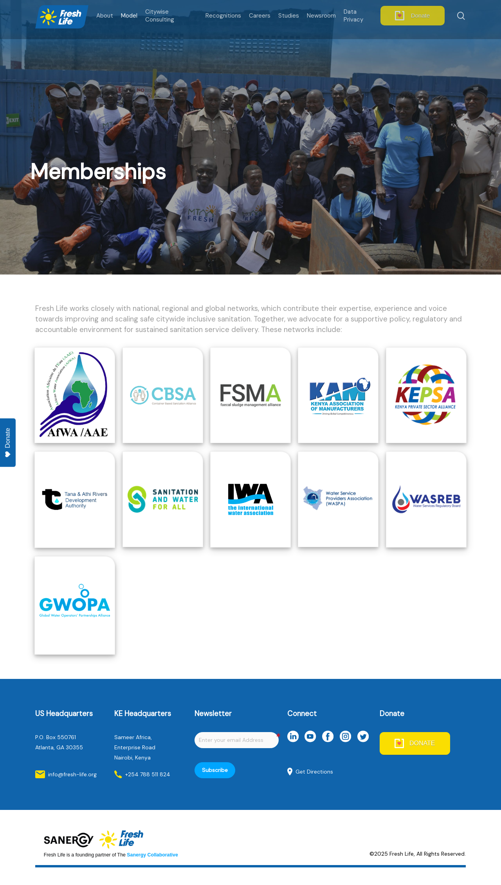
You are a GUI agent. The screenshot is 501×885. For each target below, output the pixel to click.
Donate (7, 443)
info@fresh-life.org (72, 774)
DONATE (422, 743)
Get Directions (314, 771)
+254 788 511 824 (147, 774)
